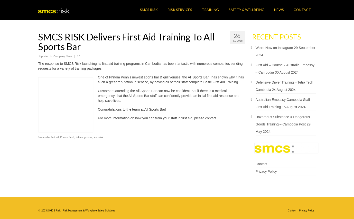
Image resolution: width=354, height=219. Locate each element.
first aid (55, 137)
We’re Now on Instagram (274, 48)
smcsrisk (98, 137)
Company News (63, 56)
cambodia (44, 137)
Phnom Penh (67, 137)
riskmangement (84, 137)
